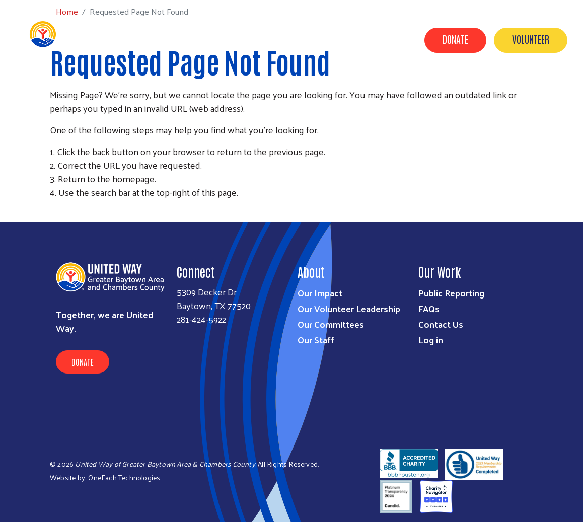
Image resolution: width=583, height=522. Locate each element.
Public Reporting (451, 293)
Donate (455, 38)
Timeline (471, 87)
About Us (360, 87)
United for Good (535, 87)
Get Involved (301, 87)
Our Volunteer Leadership (349, 308)
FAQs (429, 308)
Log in (430, 339)
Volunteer (530, 38)
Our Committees (331, 324)
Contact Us (415, 87)
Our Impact (239, 87)
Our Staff (316, 339)
